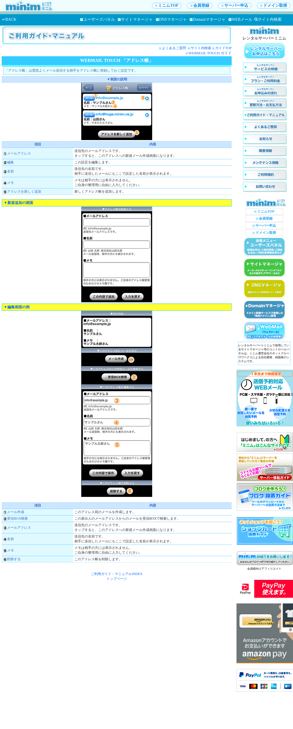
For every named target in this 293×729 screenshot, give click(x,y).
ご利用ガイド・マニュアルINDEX (116, 574)
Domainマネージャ (207, 19)
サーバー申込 (234, 5)
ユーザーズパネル (97, 19)
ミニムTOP (166, 5)
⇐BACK (9, 19)
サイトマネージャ (135, 19)
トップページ (116, 579)
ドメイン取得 (273, 5)
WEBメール (240, 19)
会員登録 (199, 5)
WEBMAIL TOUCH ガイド (210, 53)
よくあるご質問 (174, 48)
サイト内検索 (268, 19)
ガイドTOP (223, 48)
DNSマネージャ (171, 19)
